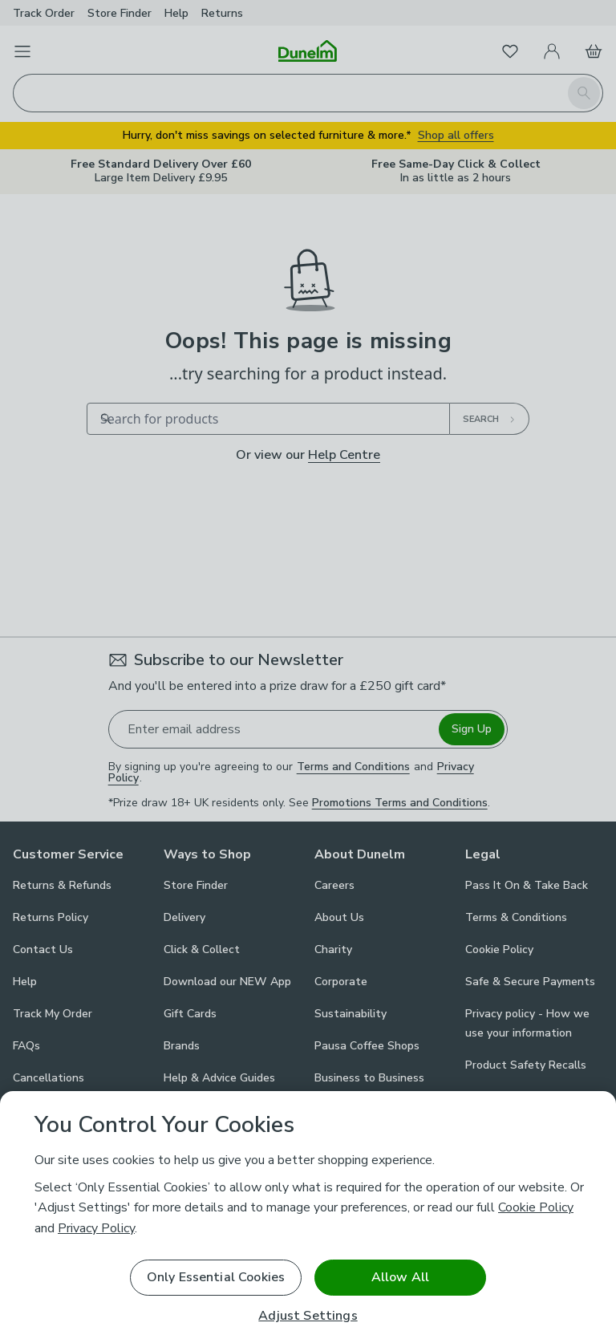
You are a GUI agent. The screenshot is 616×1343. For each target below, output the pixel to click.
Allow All (400, 1277)
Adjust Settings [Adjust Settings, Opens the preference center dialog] (307, 1316)
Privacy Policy (96, 1228)
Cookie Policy (535, 1207)
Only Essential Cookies (216, 1277)
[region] (308, 1217)
